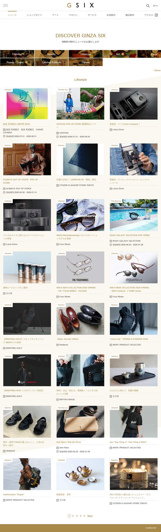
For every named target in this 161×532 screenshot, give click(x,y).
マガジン (73, 15)
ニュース (12, 15)
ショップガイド (34, 15)
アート (55, 15)
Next (89, 516)
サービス (92, 15)
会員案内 (111, 15)
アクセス (148, 15)
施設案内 (129, 15)
